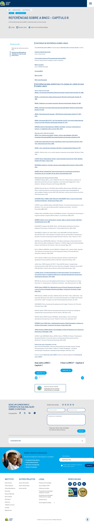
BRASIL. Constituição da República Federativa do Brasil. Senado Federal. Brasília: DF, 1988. (59, 92)
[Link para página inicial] (43, 3)
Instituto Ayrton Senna (39, 27)
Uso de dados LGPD (44, 485)
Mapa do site (8, 510)
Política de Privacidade (45, 483)
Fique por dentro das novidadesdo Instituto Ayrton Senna (59, 429)
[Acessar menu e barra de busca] (90, 3)
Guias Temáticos (26, 10)
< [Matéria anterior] (36, 377)
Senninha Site (23, 488)
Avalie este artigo (53, 405)
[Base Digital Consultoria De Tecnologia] (87, 521)
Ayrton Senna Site (24, 483)
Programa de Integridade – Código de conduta (46, 491)
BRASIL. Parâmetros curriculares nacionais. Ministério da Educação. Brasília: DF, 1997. (58, 103)
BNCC (11, 13)
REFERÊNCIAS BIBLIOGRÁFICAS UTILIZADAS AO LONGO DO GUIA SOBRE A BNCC (19, 54)
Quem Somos (8, 483)
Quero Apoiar (8, 496)
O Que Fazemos (9, 485)
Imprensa (7, 502)
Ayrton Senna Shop (24, 485)
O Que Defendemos (10, 488)
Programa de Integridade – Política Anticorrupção (46, 496)
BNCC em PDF (39, 75)
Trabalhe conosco (10, 504)
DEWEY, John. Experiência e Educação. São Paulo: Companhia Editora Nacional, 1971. (58, 148)
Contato (7, 507)
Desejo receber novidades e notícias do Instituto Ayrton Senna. (72, 465)
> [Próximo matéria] (82, 377)
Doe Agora (8, 499)
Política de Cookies (44, 488)
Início (9, 10)
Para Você (7, 491)
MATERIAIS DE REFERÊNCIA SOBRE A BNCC (20, 48)
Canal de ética (43, 499)
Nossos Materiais (17, 10)
